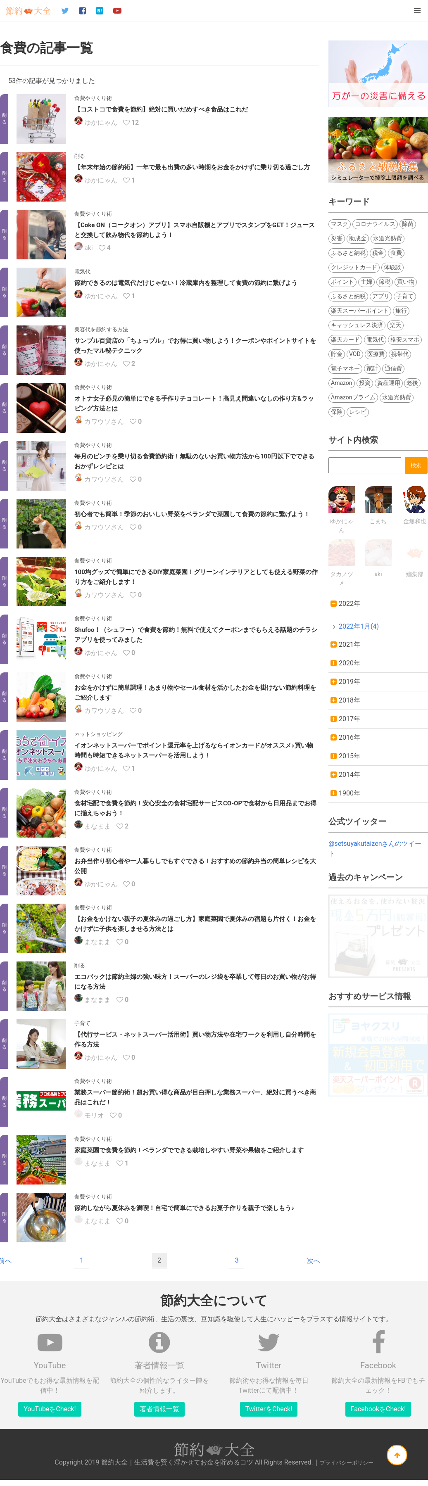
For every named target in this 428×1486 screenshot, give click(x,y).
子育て (405, 296)
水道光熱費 (387, 238)
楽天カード (345, 339)
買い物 (405, 281)
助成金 (357, 238)
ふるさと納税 (348, 252)
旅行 (401, 310)
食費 (396, 252)
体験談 (392, 267)
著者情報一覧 (159, 1410)
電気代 (375, 339)
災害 (336, 238)
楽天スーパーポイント (360, 310)
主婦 (366, 281)
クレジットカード (354, 267)
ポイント (342, 281)
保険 (336, 411)
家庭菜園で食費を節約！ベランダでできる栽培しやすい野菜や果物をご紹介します (189, 1150)
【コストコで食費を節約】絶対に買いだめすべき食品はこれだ (161, 109)
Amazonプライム (353, 397)
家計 (372, 368)
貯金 (336, 354)
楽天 (395, 325)
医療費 (376, 354)
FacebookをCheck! (378, 1410)
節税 (384, 281)
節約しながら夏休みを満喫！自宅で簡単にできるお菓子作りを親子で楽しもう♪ (184, 1208)
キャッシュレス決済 (357, 325)
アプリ (381, 296)
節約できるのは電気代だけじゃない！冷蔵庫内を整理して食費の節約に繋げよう (185, 283)
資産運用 (388, 383)
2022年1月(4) (359, 626)
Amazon (341, 383)
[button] (417, 10)
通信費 (393, 368)
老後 (412, 383)
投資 (365, 383)
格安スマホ (404, 339)
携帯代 (400, 354)
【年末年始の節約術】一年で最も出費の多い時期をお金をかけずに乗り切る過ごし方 (192, 167)
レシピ (357, 411)
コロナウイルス (375, 224)
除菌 (408, 224)
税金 (378, 252)
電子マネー (345, 368)
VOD (355, 354)
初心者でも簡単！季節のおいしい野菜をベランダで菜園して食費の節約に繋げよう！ (192, 514)
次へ (313, 1261)
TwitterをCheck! (268, 1410)
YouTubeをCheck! (50, 1410)
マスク (339, 224)
